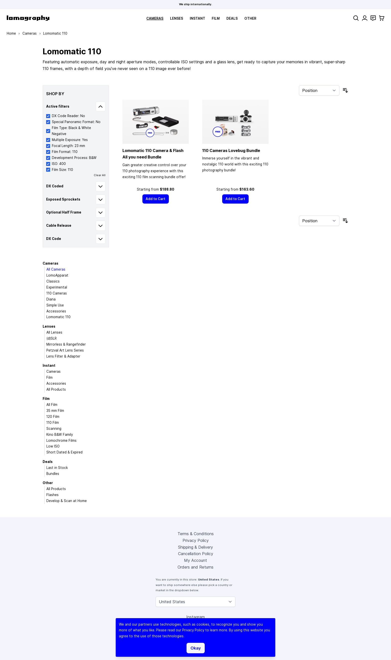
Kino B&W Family (59, 435)
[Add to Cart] (155, 199)
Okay (196, 648)
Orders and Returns (195, 567)
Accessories (56, 311)
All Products (56, 389)
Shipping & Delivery (195, 547)
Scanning (53, 429)
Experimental (56, 287)
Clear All (99, 175)
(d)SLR (51, 338)
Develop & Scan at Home (66, 501)
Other (250, 18)
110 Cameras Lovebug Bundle (231, 150)
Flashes (52, 495)
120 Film (52, 417)
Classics (53, 281)
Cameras (154, 18)
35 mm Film (55, 411)
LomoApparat (57, 275)
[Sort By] (319, 90)
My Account (195, 560)
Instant (197, 18)
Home (11, 33)
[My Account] (364, 18)
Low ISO (53, 446)
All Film (51, 405)
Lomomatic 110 (58, 317)
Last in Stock (57, 468)
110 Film (52, 423)
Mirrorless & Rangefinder (66, 344)
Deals (232, 18)
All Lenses (54, 332)
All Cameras (55, 269)
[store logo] (28, 18)
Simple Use (55, 305)
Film (216, 18)
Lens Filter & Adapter (63, 356)
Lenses (176, 18)
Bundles (52, 474)
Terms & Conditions (196, 533)
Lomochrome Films (61, 440)
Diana (51, 299)
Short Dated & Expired (64, 452)
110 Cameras (56, 293)
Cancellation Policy (195, 553)
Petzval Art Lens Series (65, 350)
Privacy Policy (196, 540)
